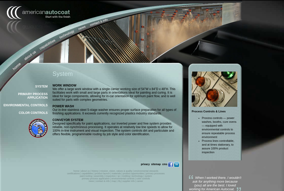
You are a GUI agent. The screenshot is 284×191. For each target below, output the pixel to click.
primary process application (96, 178)
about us (85, 171)
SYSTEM (41, 86)
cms (164, 164)
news (91, 181)
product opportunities (133, 173)
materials (116, 173)
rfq (119, 181)
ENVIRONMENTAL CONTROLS (26, 105)
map (114, 181)
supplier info (128, 181)
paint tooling (86, 176)
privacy (145, 164)
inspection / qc (112, 176)
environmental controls (123, 178)
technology (137, 176)
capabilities (87, 173)
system (148, 176)
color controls (143, 178)
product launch (102, 173)
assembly (99, 176)
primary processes (155, 173)
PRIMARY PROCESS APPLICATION (33, 95)
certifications (73, 173)
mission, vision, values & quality (116, 171)
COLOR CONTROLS (33, 113)
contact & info (103, 181)
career (140, 181)
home (76, 171)
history (95, 171)
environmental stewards (146, 171)
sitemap (156, 164)
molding (126, 176)
